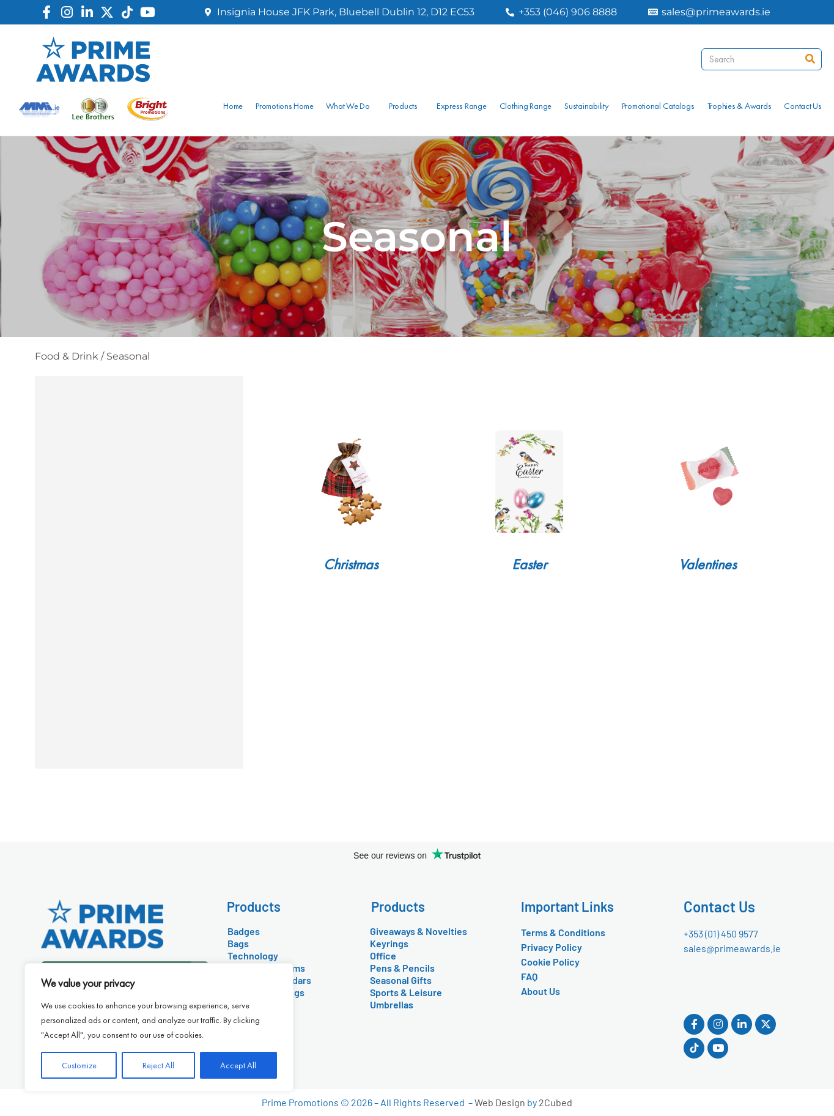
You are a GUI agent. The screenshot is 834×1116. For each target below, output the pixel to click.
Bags (238, 943)
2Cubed (555, 1102)
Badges (243, 931)
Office (383, 955)
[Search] (810, 59)
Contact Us (803, 105)
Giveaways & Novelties (418, 931)
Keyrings (389, 943)
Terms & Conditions (563, 932)
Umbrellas (391, 1004)
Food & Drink (66, 356)
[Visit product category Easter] (529, 481)
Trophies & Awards (739, 105)
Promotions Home (284, 105)
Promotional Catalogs (658, 105)
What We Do (351, 106)
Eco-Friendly (255, 1004)
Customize (79, 1065)
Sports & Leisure (406, 992)
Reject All (158, 1065)
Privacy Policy (551, 947)
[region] (158, 1027)
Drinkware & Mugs (265, 992)
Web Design (499, 1102)
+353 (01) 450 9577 (721, 933)
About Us (540, 991)
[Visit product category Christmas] (351, 481)
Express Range (462, 105)
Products (406, 106)
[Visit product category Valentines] (707, 481)
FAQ (529, 976)
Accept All (238, 1065)
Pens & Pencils (402, 968)
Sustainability (586, 105)
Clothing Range (526, 105)
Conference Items (266, 968)
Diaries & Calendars (269, 980)
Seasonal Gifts (401, 980)
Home (233, 105)
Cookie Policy (550, 961)
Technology (252, 955)
